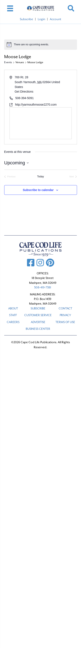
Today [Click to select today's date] (40, 176)
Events (8, 62)
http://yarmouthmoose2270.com (36, 104)
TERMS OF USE (65, 322)
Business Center (38, 328)
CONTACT (65, 308)
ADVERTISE (38, 322)
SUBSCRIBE (38, 308)
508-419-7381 (42, 287)
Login (41, 19)
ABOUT (13, 308)
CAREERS (13, 322)
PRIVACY (65, 315)
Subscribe (26, 19)
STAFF (13, 315)
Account (55, 19)
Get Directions (24, 91)
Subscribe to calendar (38, 190)
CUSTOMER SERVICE (38, 315)
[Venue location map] (41, 123)
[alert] (40, 44)
